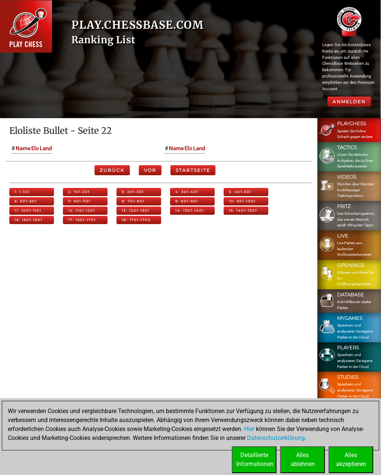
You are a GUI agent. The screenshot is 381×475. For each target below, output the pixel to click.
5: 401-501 (240, 192)
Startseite (193, 170)
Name (23, 148)
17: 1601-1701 (82, 220)
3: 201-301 (133, 192)
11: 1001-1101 (28, 210)
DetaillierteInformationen (254, 460)
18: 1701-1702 (136, 220)
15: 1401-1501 (243, 210)
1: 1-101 (22, 192)
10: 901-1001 (242, 201)
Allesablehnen (303, 460)
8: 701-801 (133, 201)
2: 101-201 (79, 192)
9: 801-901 (186, 201)
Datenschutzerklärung (276, 437)
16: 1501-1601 (28, 220)
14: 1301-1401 (189, 210)
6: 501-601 (26, 201)
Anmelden (349, 101)
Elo (35, 148)
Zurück (112, 170)
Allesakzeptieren (351, 460)
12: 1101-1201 (81, 210)
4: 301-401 (186, 192)
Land (46, 148)
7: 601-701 (79, 201)
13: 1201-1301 (136, 210)
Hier (249, 428)
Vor (150, 170)
